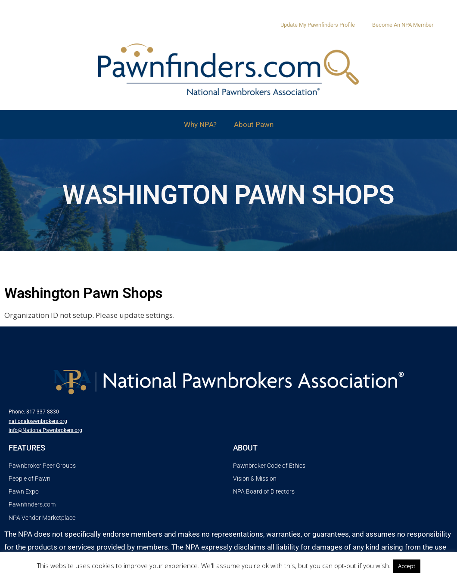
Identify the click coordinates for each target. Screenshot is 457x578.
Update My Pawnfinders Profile (317, 25)
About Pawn (254, 124)
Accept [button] (406, 566)
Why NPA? (200, 124)
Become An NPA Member (402, 25)
